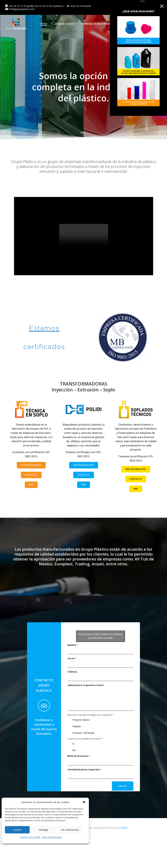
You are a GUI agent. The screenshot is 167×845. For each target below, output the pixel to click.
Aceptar (17, 829)
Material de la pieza (79, 764)
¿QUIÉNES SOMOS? (64, 23)
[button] (84, 802)
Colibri (124, 835)
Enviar (122, 794)
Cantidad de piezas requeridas (84, 777)
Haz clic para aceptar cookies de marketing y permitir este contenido (100, 644)
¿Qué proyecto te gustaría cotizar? (86, 693)
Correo (72, 666)
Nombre (73, 653)
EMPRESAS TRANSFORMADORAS (101, 23)
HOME (44, 23)
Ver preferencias (70, 829)
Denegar (43, 829)
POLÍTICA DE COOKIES (30, 837)
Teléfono (72, 680)
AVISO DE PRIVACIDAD (52, 837)
